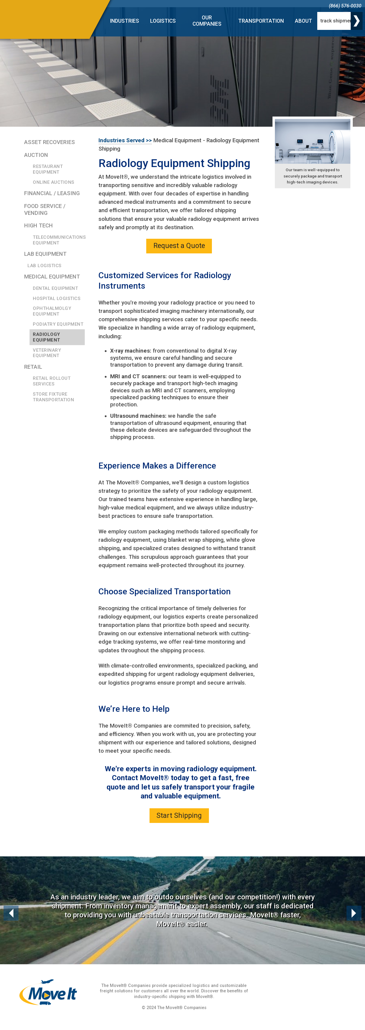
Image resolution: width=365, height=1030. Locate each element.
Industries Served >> (125, 140)
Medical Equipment (52, 276)
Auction (36, 155)
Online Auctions (53, 182)
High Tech (38, 225)
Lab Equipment (45, 254)
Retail (33, 367)
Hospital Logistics (56, 298)
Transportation (261, 21)
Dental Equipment (55, 288)
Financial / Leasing (52, 193)
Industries (124, 21)
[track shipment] (339, 21)
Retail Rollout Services (51, 381)
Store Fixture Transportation (53, 396)
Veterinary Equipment (47, 353)
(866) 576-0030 (345, 6)
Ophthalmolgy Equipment (52, 311)
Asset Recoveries (49, 142)
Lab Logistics (44, 265)
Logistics (163, 21)
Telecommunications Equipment (59, 240)
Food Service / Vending (44, 209)
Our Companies (206, 21)
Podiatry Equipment (58, 324)
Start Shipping (179, 815)
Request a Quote (179, 245)
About (303, 21)
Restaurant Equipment (48, 169)
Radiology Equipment (46, 337)
